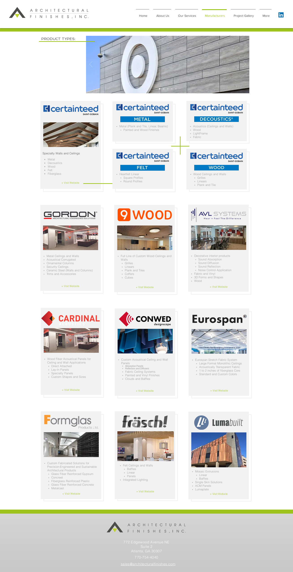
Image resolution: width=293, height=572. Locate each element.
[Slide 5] (176, 88)
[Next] (244, 64)
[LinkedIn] (281, 14)
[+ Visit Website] (70, 183)
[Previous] (91, 64)
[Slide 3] (171, 88)
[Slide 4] (167, 88)
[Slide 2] (159, 88)
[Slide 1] (163, 88)
